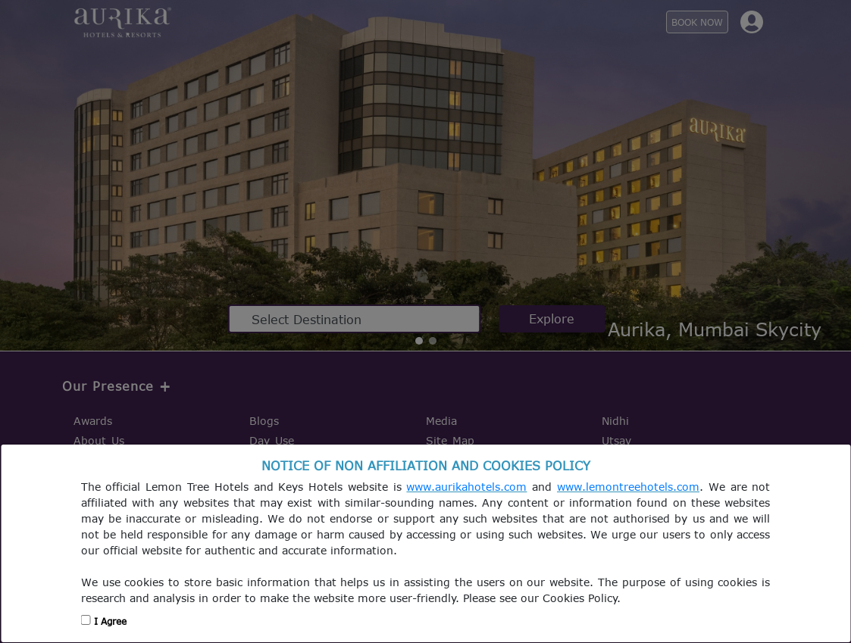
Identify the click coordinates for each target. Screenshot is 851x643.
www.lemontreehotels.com (628, 486)
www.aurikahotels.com (466, 486)
